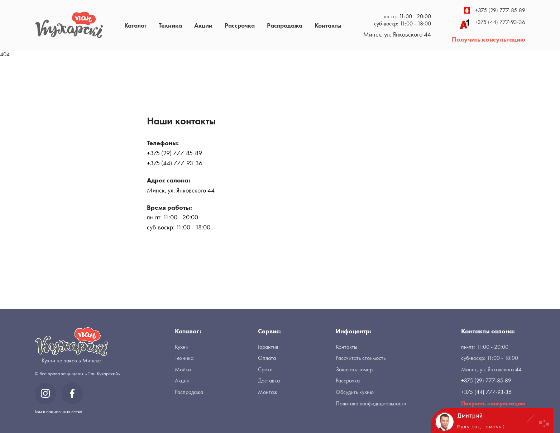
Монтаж (267, 392)
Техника (170, 25)
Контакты (328, 25)
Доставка (269, 380)
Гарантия (268, 347)
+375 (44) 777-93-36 (492, 24)
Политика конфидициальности (371, 403)
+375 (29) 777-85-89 (494, 10)
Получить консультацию (488, 39)
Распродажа (284, 25)
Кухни (181, 347)
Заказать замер (354, 369)
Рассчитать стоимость (361, 358)
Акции (203, 25)
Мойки (183, 369)
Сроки (265, 369)
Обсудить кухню (355, 392)
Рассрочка (240, 25)
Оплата (267, 358)
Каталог (135, 25)
